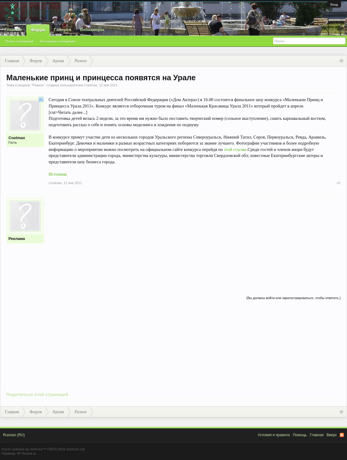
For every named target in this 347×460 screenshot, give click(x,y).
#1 (339, 183)
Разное (37, 85)
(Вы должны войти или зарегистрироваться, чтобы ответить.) (293, 298)
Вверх (332, 435)
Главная (13, 29)
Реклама (16, 238)
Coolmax (90, 85)
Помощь (300, 435)
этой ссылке (235, 149)
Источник (58, 174)
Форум (38, 29)
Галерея (62, 29)
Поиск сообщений (19, 41)
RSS (342, 435)
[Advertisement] (195, 239)
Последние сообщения (57, 41)
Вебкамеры (92, 29)
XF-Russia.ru (26, 453)
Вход (334, 4)
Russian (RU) (14, 435)
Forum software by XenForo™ (43, 449)
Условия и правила (274, 435)
